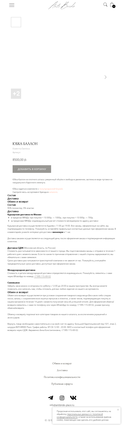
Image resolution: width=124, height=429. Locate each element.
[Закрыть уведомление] (118, 409)
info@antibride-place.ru (62, 405)
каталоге (53, 192)
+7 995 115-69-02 (42, 276)
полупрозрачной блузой (51, 188)
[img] (11, 5)
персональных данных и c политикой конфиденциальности (80, 415)
